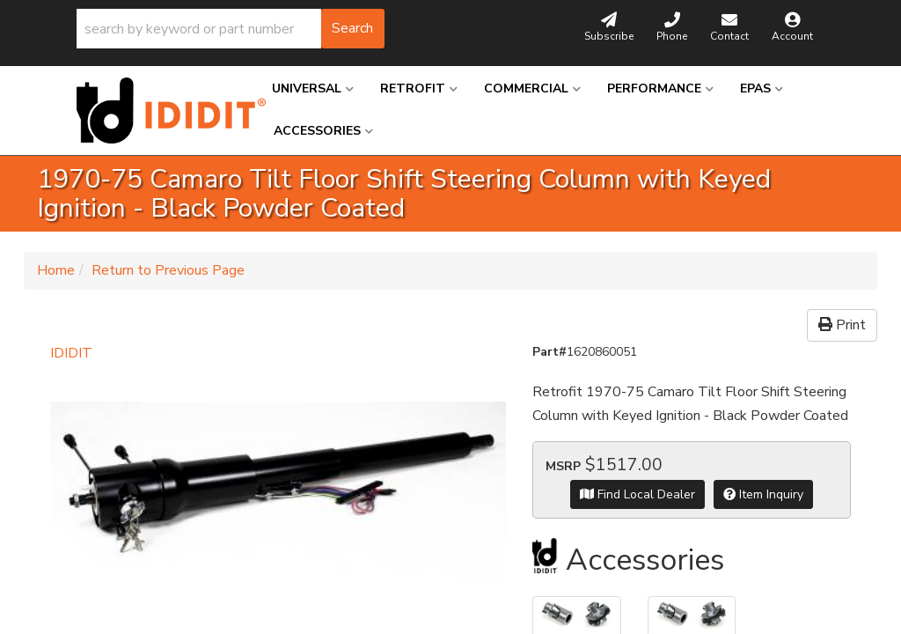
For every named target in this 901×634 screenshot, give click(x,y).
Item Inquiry (763, 494)
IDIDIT (71, 353)
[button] (231, 28)
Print (842, 325)
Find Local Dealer (637, 494)
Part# (549, 351)
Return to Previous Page (168, 270)
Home (56, 270)
